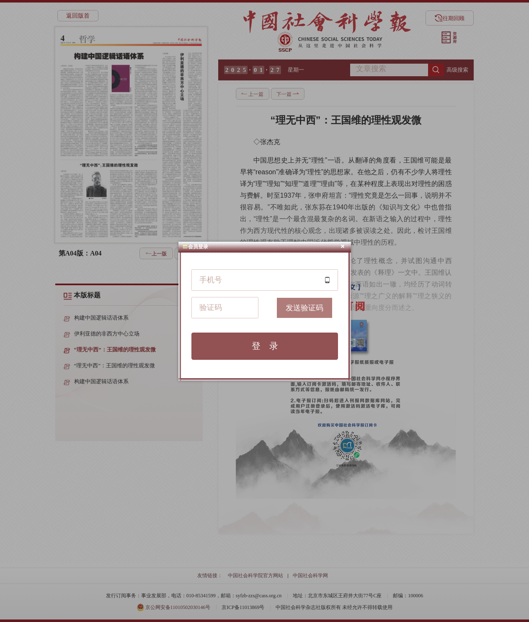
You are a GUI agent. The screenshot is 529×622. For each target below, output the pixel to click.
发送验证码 (304, 308)
